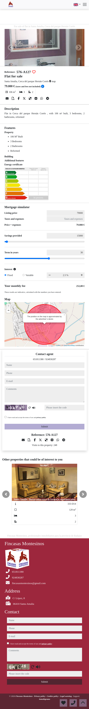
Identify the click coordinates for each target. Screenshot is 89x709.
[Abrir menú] (85, 4)
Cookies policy (53, 696)
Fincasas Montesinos (24, 696)
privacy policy (41, 417)
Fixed (10, 275)
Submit (44, 426)
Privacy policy (40, 696)
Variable (29, 275)
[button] (6, 494)
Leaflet (58, 345)
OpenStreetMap (69, 345)
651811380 (38, 359)
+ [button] (8, 306)
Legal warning (66, 696)
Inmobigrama (44, 699)
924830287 (50, 359)
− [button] (8, 310)
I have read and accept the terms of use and (27, 417)
